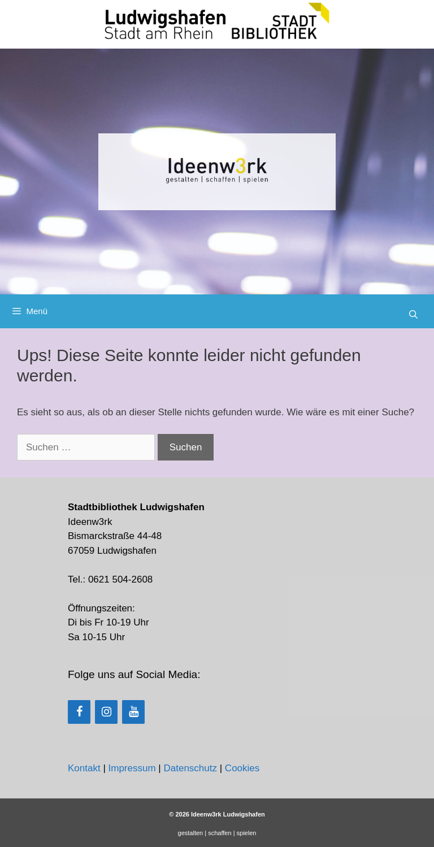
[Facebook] (79, 712)
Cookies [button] (242, 768)
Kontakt (84, 768)
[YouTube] (133, 712)
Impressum (132, 768)
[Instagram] (106, 712)
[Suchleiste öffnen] (413, 314)
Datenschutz (190, 768)
